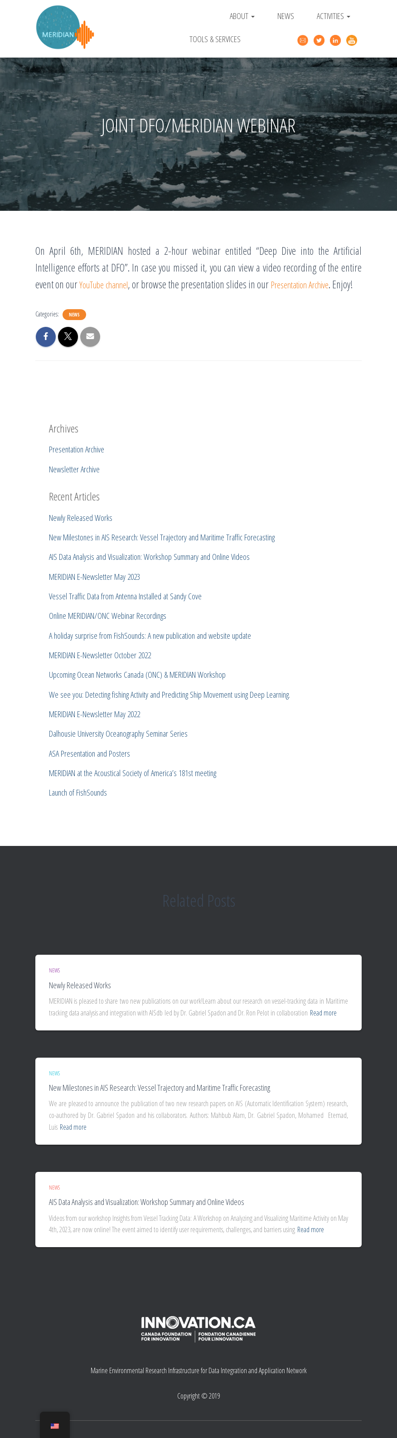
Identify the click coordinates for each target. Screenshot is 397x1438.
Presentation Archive (324, 284)
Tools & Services (215, 38)
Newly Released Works (80, 985)
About (242, 15)
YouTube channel (111, 284)
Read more (323, 1013)
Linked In (337, 40)
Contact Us (304, 39)
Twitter (320, 40)
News (285, 15)
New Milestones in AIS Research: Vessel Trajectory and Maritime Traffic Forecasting (159, 1088)
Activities (333, 15)
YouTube (353, 40)
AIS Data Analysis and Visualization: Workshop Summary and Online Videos (146, 1202)
